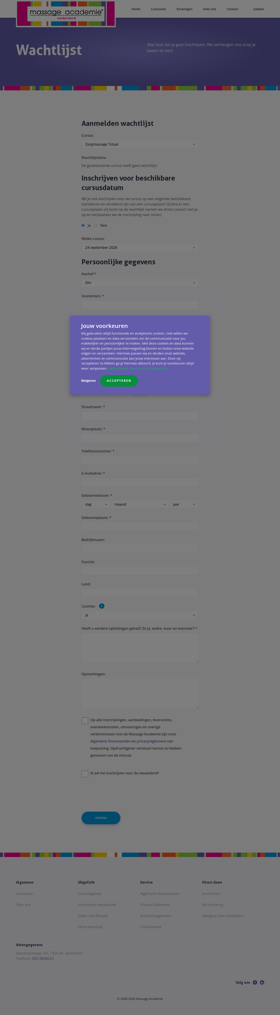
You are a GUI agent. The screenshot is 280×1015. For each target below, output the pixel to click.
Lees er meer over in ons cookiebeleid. (137, 368)
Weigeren (88, 380)
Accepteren (119, 380)
